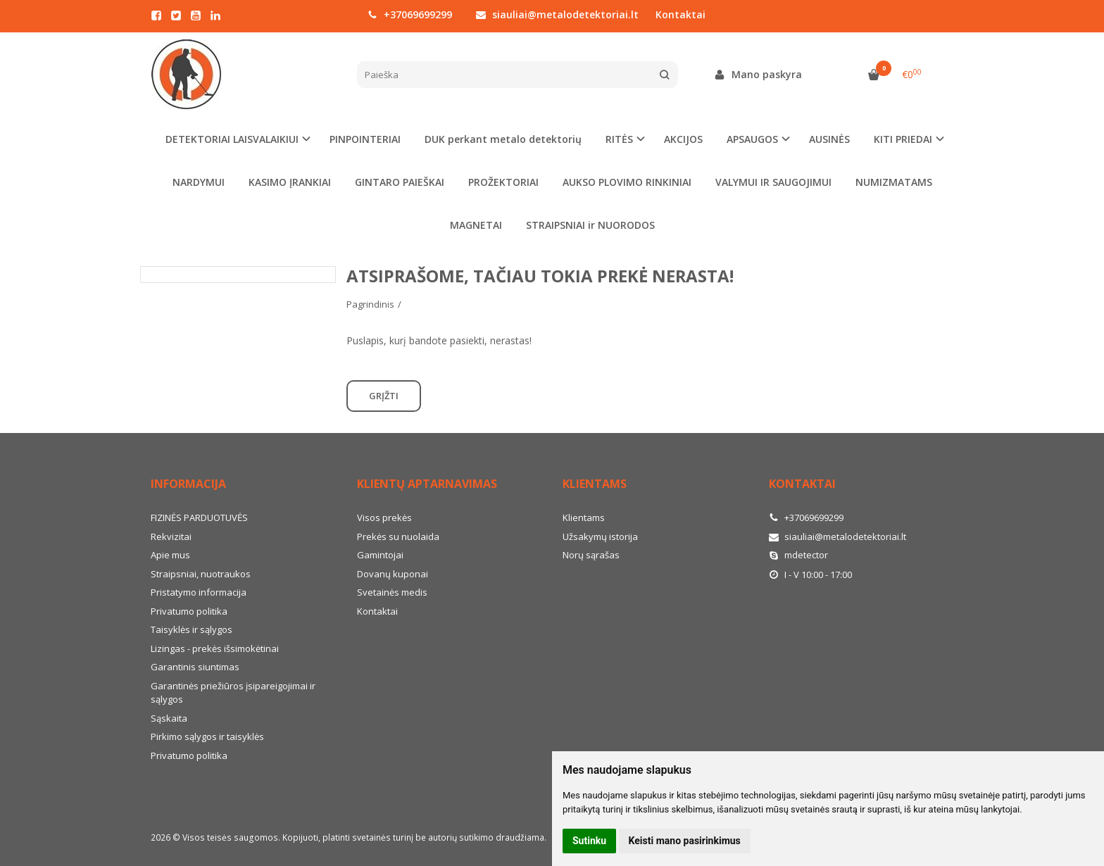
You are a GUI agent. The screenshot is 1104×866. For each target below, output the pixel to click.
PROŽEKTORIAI (503, 182)
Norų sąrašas (591, 554)
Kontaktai (680, 14)
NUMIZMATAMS (893, 182)
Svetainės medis (392, 592)
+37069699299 (410, 14)
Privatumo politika (189, 611)
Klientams (595, 483)
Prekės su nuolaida (398, 536)
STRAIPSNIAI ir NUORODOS (590, 225)
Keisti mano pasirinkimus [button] (685, 840)
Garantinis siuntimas (195, 666)
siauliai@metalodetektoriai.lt (557, 14)
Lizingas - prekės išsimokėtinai (215, 648)
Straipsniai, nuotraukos (201, 573)
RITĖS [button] (619, 139)
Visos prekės (384, 517)
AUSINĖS (829, 139)
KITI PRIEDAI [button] (903, 139)
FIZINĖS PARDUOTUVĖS (199, 517)
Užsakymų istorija (600, 536)
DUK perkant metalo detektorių (503, 139)
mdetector (798, 554)
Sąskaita (169, 718)
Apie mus (170, 554)
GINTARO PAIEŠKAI (399, 182)
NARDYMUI (198, 182)
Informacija (188, 483)
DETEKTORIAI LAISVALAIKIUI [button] (232, 139)
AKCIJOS (683, 139)
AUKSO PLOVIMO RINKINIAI (627, 182)
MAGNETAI (476, 225)
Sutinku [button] (589, 840)
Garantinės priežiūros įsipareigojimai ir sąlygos (233, 692)
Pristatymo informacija (198, 592)
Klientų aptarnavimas (427, 483)
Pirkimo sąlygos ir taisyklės (207, 736)
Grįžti (384, 395)
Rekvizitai (171, 536)
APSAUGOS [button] (752, 139)
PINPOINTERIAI (365, 139)
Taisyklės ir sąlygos (191, 629)
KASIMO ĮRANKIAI (290, 182)
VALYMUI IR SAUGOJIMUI (773, 182)
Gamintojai (380, 554)
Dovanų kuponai (392, 573)
